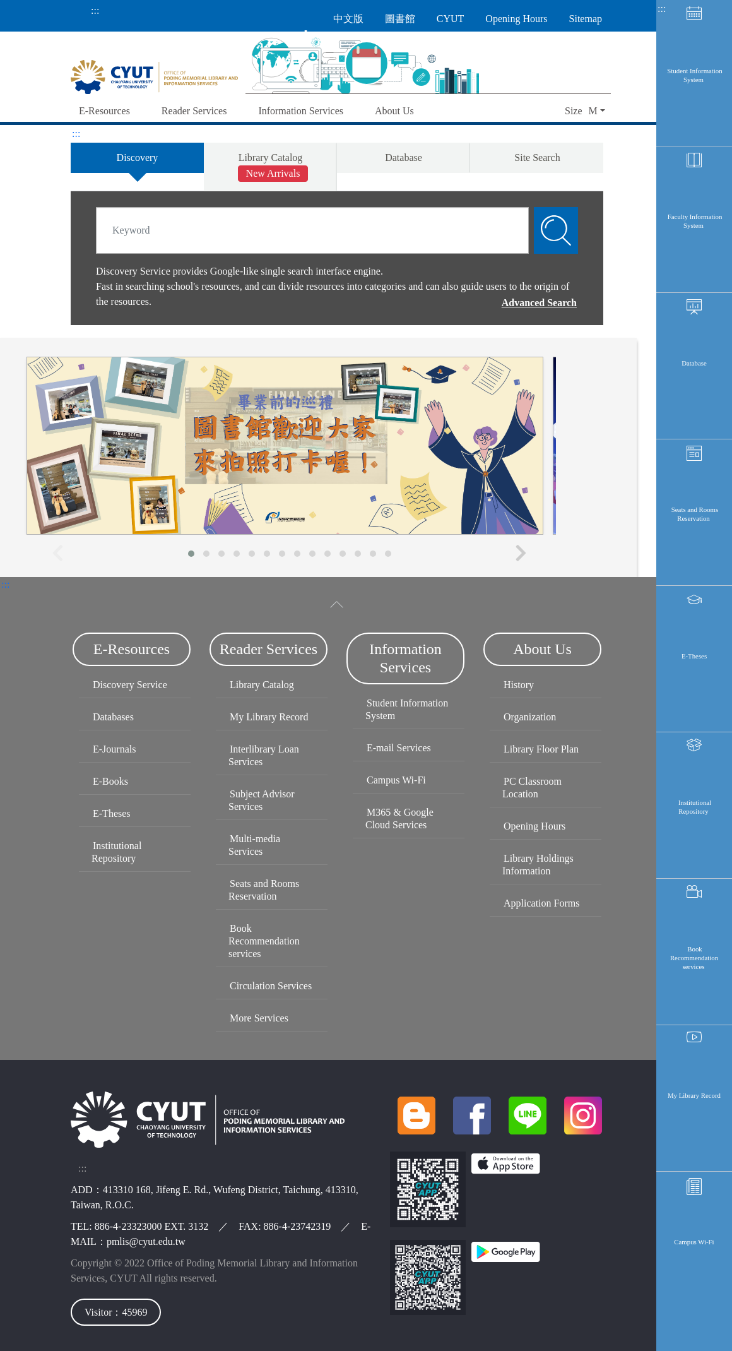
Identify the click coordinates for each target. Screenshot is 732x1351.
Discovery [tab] (137, 157)
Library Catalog (262, 684)
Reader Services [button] (194, 110)
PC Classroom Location (532, 787)
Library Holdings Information (538, 864)
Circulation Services (271, 985)
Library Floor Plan (541, 749)
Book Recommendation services (694, 980)
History (519, 684)
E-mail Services (399, 747)
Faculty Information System (695, 226)
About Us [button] (394, 110)
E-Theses (694, 672)
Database (694, 372)
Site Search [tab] (537, 157)
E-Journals (114, 749)
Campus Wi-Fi (694, 1271)
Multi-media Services (254, 845)
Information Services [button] (300, 110)
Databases (113, 716)
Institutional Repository (694, 826)
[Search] (312, 230)
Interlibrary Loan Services (263, 755)
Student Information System (694, 76)
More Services (259, 1018)
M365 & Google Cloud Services (399, 818)
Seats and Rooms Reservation (694, 526)
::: (95, 10)
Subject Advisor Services (261, 800)
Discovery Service (130, 684)
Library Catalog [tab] (273, 167)
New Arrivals (273, 173)
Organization (530, 716)
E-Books (110, 781)
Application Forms (541, 903)
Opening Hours (534, 826)
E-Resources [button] (104, 110)
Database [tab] (403, 157)
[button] (585, 112)
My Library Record (694, 1122)
